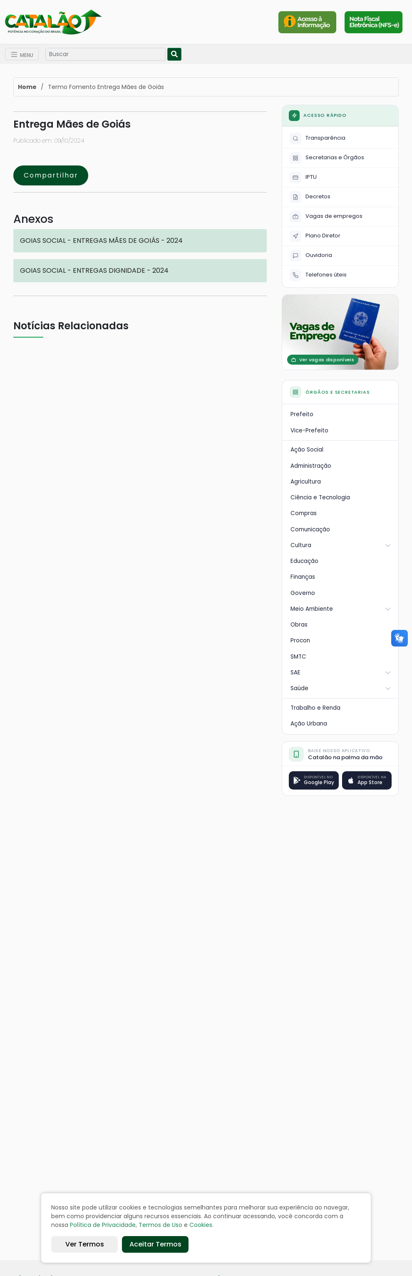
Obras (299, 625)
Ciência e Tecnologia (320, 497)
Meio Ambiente (340, 609)
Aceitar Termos (155, 1244)
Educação (304, 561)
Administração (310, 466)
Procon (300, 640)
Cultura (340, 545)
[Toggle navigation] (22, 54)
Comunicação (310, 529)
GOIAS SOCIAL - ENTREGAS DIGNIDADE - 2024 (94, 270)
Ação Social (306, 450)
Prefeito (301, 414)
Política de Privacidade (103, 1225)
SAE (340, 672)
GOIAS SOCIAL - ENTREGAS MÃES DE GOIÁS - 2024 (101, 240)
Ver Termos (84, 1244)
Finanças (302, 577)
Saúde (340, 688)
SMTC (298, 657)
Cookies (200, 1225)
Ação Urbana (308, 724)
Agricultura (305, 482)
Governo (302, 593)
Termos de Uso (160, 1225)
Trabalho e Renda (315, 708)
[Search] (105, 54)
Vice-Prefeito (309, 430)
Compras (303, 513)
